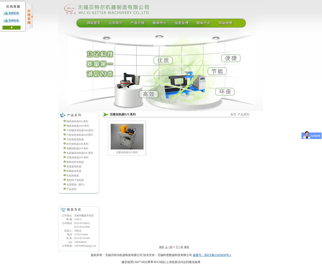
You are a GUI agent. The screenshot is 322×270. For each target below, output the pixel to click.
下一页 (179, 247)
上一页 (168, 247)
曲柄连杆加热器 (75, 162)
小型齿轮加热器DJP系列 (80, 134)
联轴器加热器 (74, 171)
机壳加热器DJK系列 (77, 143)
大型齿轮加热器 (75, 139)
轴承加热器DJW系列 (78, 125)
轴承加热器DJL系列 (77, 121)
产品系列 (243, 114)
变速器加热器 (74, 166)
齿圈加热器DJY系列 (77, 148)
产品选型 (71, 189)
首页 (233, 114)
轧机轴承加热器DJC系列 (80, 153)
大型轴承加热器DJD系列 (80, 130)
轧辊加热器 (73, 175)
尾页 (186, 247)
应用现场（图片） (76, 184)
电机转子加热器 (75, 180)
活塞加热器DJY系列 (77, 157)
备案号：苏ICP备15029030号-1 (212, 255)
